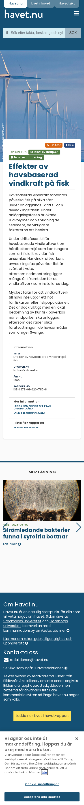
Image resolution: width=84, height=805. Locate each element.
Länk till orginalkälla (29, 413)
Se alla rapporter (26, 427)
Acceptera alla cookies (42, 798)
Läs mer (61, 630)
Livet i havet (40, 3)
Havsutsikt (67, 3)
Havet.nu (16, 3)
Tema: (44, 152)
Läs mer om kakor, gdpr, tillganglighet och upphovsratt (37, 641)
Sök (73, 33)
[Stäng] (77, 740)
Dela (70, 145)
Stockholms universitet (22, 621)
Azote (46, 630)
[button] (79, 527)
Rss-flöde (54, 145)
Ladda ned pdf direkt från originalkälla (32, 407)
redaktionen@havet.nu (25, 659)
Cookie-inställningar (42, 786)
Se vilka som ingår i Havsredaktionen (35, 668)
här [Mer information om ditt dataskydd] (44, 774)
